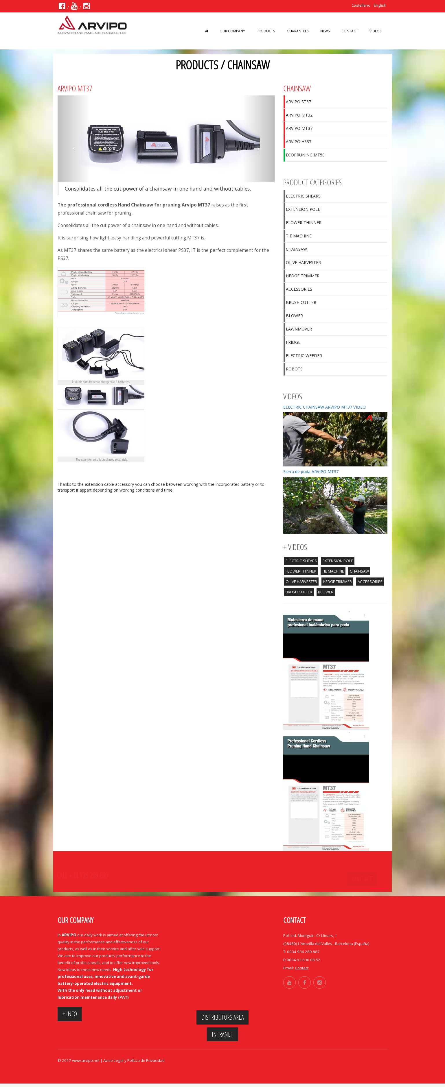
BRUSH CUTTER (301, 302)
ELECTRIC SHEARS (303, 196)
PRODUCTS (266, 31)
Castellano (359, 5)
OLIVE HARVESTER (303, 262)
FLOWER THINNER (303, 222)
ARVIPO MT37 (299, 128)
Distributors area (222, 1018)
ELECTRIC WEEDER (304, 355)
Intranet (222, 1036)
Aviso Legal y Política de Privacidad (134, 1063)
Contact (349, 31)
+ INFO (73, 1015)
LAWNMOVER (299, 329)
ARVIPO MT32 (299, 115)
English (379, 5)
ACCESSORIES (299, 289)
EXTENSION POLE (303, 209)
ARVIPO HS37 (298, 141)
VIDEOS (375, 31)
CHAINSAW (296, 249)
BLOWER (294, 315)
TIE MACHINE (299, 236)
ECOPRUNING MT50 (305, 155)
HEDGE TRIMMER (302, 275)
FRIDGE (293, 342)
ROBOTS (294, 369)
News (325, 31)
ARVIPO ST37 (298, 101)
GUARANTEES (298, 31)
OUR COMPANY (232, 31)
